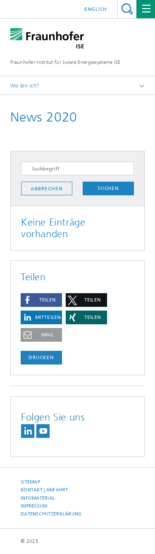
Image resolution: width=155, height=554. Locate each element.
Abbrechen (46, 189)
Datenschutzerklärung (51, 514)
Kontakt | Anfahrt (44, 490)
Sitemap (30, 482)
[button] (41, 300)
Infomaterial (38, 498)
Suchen (108, 188)
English (95, 9)
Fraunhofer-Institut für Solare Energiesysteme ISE (65, 62)
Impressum (34, 506)
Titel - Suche (127, 9)
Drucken (41, 357)
